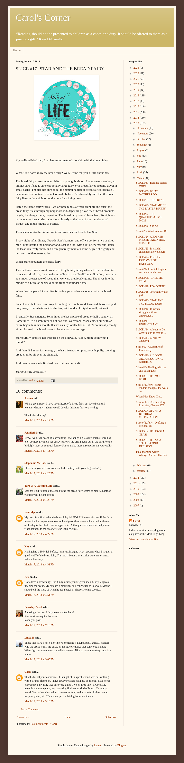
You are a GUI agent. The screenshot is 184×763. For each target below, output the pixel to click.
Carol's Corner (43, 17)
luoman (98, 745)
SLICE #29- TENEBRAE (150, 200)
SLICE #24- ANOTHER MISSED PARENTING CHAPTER (150, 240)
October (141, 139)
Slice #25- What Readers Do (151, 231)
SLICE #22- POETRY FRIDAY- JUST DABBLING (148, 260)
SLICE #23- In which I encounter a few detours (150, 250)
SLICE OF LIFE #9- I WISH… (148, 378)
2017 (136, 101)
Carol (27, 671)
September (143, 144)
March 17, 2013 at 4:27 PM (39, 534)
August (141, 150)
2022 (136, 73)
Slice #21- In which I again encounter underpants (151, 271)
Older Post (111, 717)
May (139, 166)
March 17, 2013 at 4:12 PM (39, 420)
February (142, 465)
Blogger (121, 745)
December (143, 128)
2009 (136, 494)
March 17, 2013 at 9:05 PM (39, 659)
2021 (136, 78)
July (139, 155)
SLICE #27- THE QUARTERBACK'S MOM (148, 217)
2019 (136, 90)
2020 (136, 84)
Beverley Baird (33, 607)
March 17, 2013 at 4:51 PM (39, 594)
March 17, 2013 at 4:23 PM (39, 473)
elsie (27, 576)
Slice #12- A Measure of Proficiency (149, 348)
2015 (136, 112)
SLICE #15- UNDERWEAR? (147, 322)
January (141, 470)
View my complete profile (143, 539)
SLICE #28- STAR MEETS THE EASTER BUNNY (151, 207)
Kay (26, 546)
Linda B (29, 637)
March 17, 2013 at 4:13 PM (39, 450)
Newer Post (23, 717)
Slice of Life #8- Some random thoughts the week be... (152, 388)
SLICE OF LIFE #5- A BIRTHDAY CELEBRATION (148, 414)
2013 (136, 123)
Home (17, 50)
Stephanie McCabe (35, 463)
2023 (136, 67)
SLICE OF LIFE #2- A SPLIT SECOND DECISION (148, 443)
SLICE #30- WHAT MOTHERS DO (147, 193)
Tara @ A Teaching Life (38, 485)
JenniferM (30, 432)
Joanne (28, 398)
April (140, 172)
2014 (136, 117)
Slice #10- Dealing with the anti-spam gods (151, 369)
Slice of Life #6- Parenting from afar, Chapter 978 (150, 404)
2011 (136, 483)
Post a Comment (30, 709)
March (140, 178)
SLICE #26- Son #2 (147, 225)
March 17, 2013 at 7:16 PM (39, 625)
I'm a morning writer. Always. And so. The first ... (151, 455)
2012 (136, 477)
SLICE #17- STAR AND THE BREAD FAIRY (149, 302)
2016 (136, 106)
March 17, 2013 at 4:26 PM (39, 499)
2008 (136, 499)
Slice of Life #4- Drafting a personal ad (151, 424)
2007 (136, 505)
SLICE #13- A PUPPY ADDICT (148, 340)
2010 (136, 488)
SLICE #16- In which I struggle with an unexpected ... (148, 312)
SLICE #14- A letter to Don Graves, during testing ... (151, 331)
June (139, 161)
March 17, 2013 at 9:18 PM (39, 701)
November (143, 133)
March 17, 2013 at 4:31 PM (39, 564)
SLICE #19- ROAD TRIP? (151, 286)
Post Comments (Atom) (44, 723)
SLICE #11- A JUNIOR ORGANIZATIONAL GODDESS (149, 359)
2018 (136, 95)
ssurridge (29, 512)
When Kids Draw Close (149, 396)
